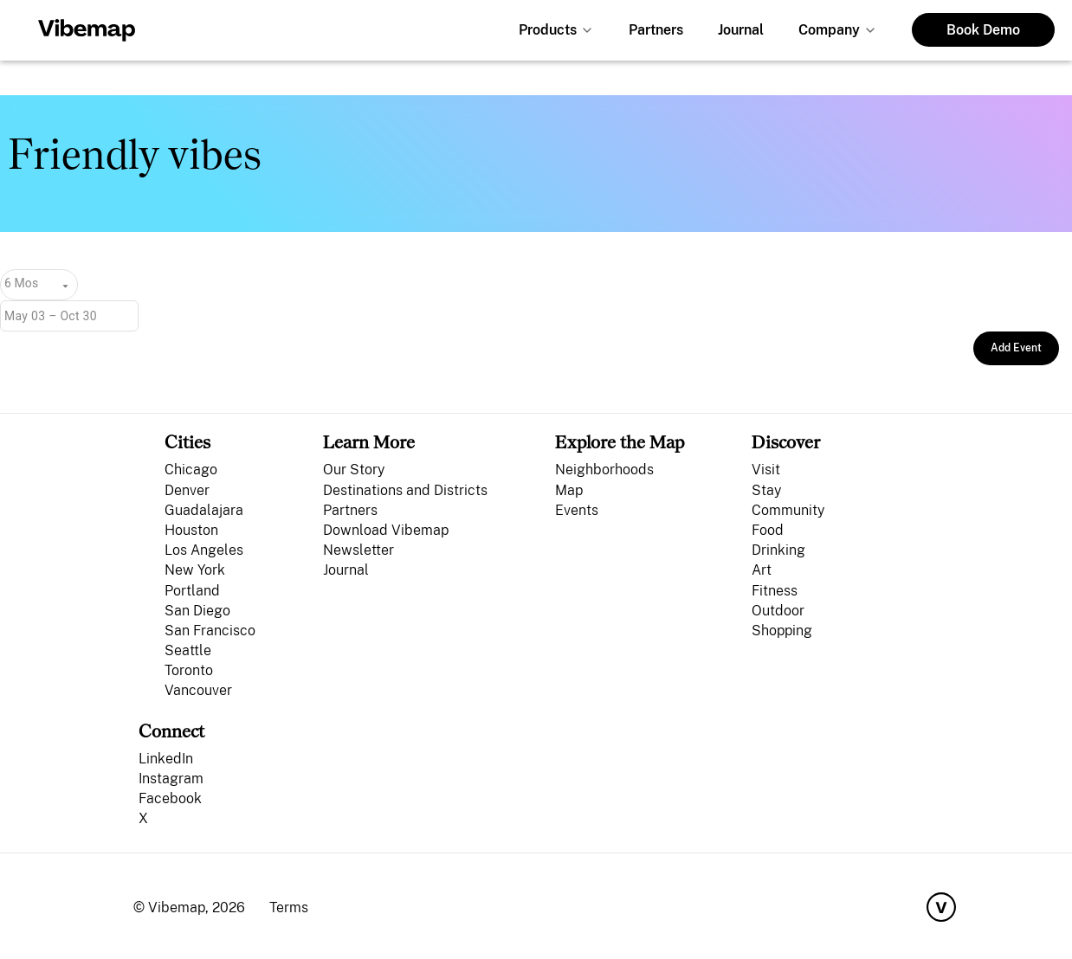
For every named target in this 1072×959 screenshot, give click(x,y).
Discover (786, 442)
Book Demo (983, 30)
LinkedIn (166, 758)
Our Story (353, 469)
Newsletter (358, 550)
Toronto (189, 670)
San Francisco (210, 630)
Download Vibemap (386, 530)
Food (768, 530)
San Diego (197, 610)
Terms (288, 907)
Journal (741, 30)
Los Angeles (204, 550)
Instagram (171, 778)
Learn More (369, 442)
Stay (766, 490)
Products (548, 30)
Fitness (775, 590)
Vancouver (198, 690)
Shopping (782, 630)
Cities (187, 442)
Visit (766, 469)
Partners (656, 30)
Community (788, 510)
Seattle (188, 650)
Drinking (778, 550)
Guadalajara (204, 510)
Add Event (1016, 348)
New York (195, 570)
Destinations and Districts (405, 490)
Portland (192, 590)
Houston (191, 530)
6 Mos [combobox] (21, 283)
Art (762, 570)
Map (569, 490)
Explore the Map (619, 442)
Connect (171, 731)
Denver (187, 490)
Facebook (170, 798)
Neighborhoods (604, 469)
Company (829, 30)
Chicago (191, 469)
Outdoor (778, 610)
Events (576, 510)
